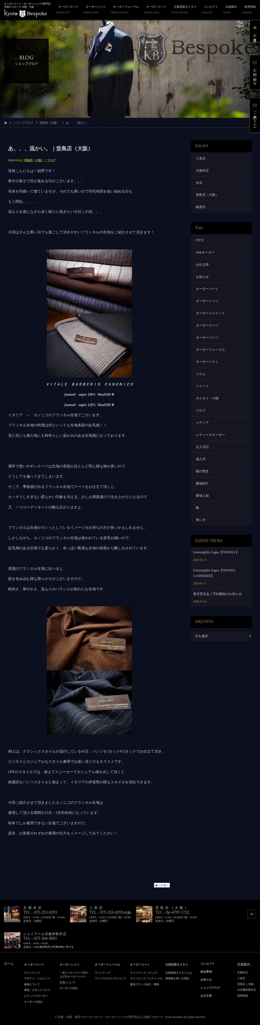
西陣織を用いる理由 (177, 978)
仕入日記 (202, 448)
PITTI (200, 240)
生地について (67, 982)
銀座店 (201, 207)
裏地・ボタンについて (37, 989)
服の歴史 (202, 473)
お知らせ (202, 277)
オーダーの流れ (33, 1001)
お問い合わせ (255, 72)
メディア (202, 424)
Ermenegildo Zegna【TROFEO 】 (216, 554)
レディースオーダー (210, 436)
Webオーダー (205, 253)
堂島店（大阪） (50, 122)
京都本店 (202, 170)
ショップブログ (23, 122)
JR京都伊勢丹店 (246, 989)
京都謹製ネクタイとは (178, 972)
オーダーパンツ (207, 338)
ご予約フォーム (255, 115)
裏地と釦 (202, 497)
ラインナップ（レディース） (147, 978)
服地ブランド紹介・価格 (144, 984)
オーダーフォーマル (210, 350)
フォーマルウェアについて (110, 978)
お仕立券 (202, 265)
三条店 (201, 158)
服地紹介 (202, 485)
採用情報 (242, 995)
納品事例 (206, 971)
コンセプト (208, 963)
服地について (32, 984)
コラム (201, 375)
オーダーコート (207, 289)
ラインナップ (32, 972)
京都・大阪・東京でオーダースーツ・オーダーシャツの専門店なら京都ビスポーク (110, 1016)
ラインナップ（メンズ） (144, 972)
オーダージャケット (210, 314)
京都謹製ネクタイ (178, 964)
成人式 (201, 460)
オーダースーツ (207, 326)
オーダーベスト (207, 363)
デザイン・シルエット (37, 978)
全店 (199, 182)
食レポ (201, 521)
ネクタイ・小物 (207, 399)
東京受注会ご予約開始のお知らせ (217, 596)
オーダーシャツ (207, 301)
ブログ (51, 160)
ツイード (202, 387)
